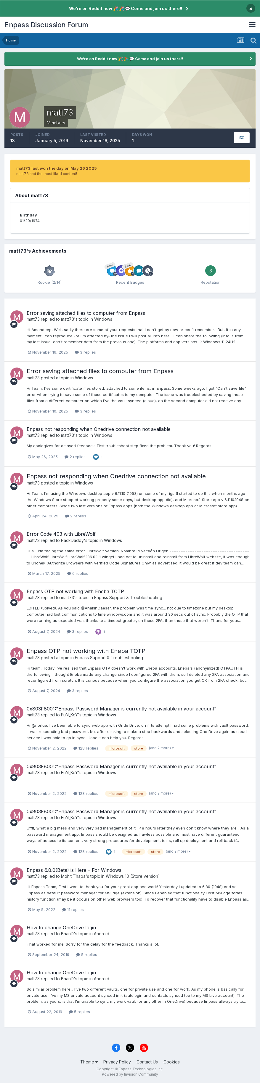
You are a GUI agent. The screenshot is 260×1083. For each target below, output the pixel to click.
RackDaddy (72, 540)
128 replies (85, 748)
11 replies (73, 909)
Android (101, 933)
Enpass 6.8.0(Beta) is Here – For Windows (74, 870)
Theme (89, 1061)
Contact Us (147, 1061)
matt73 (33, 319)
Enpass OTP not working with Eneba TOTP (75, 591)
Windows (103, 319)
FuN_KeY (69, 714)
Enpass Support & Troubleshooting (128, 597)
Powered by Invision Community (130, 1074)
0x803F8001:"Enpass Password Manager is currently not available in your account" (121, 709)
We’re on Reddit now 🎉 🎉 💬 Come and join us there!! (125, 8)
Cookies (171, 1061)
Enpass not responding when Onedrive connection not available (99, 429)
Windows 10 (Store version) (133, 876)
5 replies (86, 954)
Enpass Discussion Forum (46, 24)
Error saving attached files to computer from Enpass (86, 313)
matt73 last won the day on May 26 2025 (56, 168)
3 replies (85, 352)
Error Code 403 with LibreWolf (61, 534)
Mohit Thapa (73, 876)
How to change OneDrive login (61, 927)
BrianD (67, 933)
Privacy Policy (117, 1061)
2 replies (75, 456)
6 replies (77, 573)
